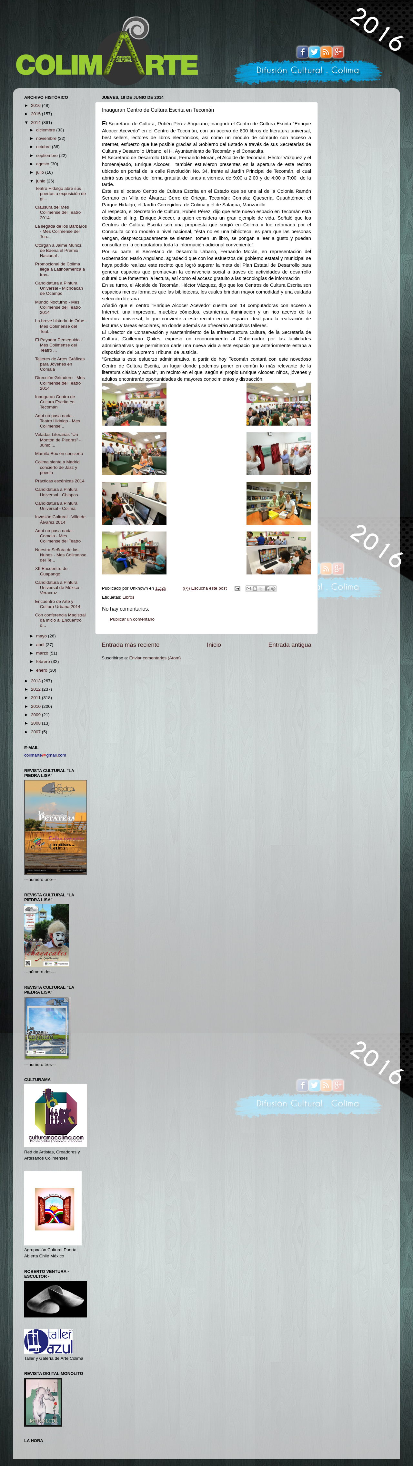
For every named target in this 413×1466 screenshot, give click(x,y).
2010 (36, 706)
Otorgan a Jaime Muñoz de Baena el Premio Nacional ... (58, 250)
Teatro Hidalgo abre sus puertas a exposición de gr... (60, 193)
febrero (43, 661)
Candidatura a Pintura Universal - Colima (56, 506)
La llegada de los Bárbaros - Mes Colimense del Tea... (61, 231)
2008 (36, 723)
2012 (36, 689)
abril (40, 644)
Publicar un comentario (132, 619)
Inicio (214, 644)
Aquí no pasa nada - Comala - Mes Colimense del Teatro (58, 535)
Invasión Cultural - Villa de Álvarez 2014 (60, 519)
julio (40, 172)
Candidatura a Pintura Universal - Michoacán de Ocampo (59, 288)
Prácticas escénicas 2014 (60, 481)
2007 (36, 731)
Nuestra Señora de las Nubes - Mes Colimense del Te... (60, 555)
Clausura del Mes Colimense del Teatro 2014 (58, 212)
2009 (36, 714)
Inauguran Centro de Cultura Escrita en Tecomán (55, 401)
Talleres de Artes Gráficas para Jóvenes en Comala (60, 364)
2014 (36, 122)
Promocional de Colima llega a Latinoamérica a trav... (60, 269)
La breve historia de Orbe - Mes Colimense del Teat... (61, 326)
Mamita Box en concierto (59, 453)
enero (42, 670)
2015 (36, 113)
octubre (44, 146)
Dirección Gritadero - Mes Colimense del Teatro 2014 (60, 382)
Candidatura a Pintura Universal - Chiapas (56, 492)
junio (41, 181)
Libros (129, 597)
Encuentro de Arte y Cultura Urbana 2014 (57, 604)
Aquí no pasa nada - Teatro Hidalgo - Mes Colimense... (57, 420)
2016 (36, 105)
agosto (43, 163)
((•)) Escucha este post (205, 588)
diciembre (46, 130)
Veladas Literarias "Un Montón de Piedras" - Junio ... (58, 439)
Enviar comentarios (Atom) (155, 658)
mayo (42, 636)
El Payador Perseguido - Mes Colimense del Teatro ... (58, 345)
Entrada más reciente (131, 644)
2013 (36, 680)
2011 (36, 697)
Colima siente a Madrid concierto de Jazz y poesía (57, 467)
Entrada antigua (289, 644)
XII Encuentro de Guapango (51, 571)
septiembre (47, 155)
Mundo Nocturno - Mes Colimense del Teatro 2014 (58, 307)
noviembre (47, 138)
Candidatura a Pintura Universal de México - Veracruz (58, 587)
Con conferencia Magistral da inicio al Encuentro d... (60, 620)
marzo (42, 653)
